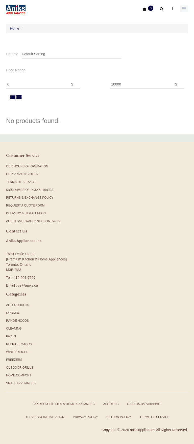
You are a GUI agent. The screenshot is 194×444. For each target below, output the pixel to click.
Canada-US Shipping (143, 404)
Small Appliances (21, 383)
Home (14, 28)
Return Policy (118, 417)
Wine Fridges (17, 352)
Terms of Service (154, 417)
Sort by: (12, 54)
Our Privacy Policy (22, 174)
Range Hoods (17, 320)
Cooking (13, 313)
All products (17, 305)
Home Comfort (18, 375)
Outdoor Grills (19, 367)
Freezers (14, 360)
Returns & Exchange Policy (29, 197)
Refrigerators (19, 344)
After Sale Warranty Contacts (33, 221)
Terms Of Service (21, 182)
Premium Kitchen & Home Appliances (64, 404)
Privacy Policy (85, 417)
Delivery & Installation (26, 213)
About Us (110, 404)
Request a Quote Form (25, 205)
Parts (11, 336)
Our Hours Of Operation (27, 166)
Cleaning (13, 328)
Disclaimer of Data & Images (30, 190)
